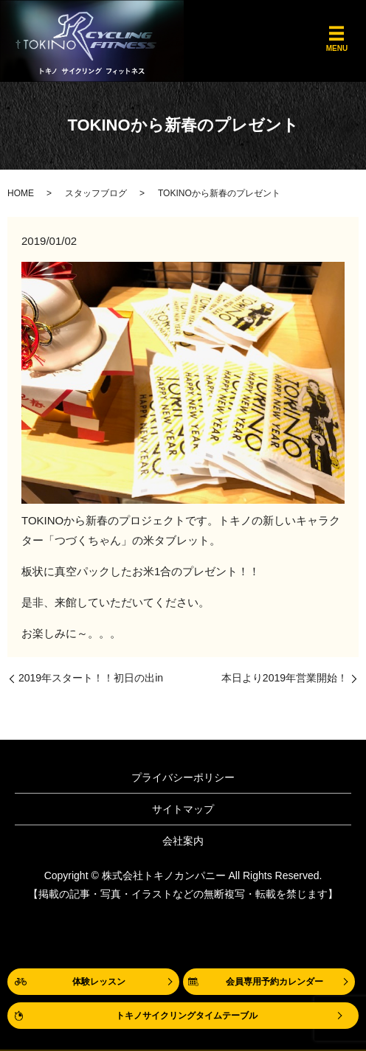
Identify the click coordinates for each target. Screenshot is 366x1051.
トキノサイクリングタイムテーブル (187, 1015)
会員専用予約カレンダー (274, 982)
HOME (20, 193)
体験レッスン (98, 982)
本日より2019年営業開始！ (284, 678)
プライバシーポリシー (183, 777)
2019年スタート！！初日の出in (90, 678)
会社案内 (183, 841)
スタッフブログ (96, 193)
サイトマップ (183, 809)
